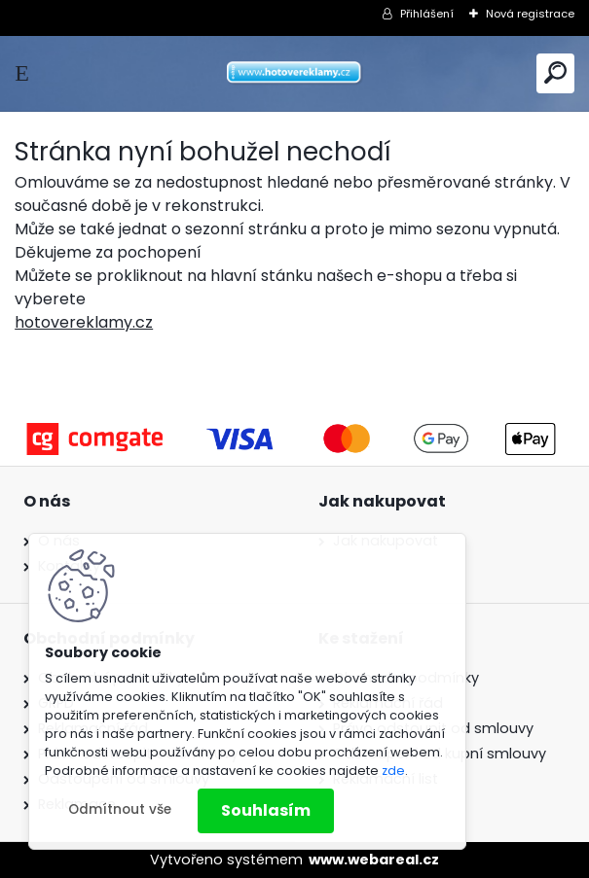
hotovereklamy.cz (84, 322)
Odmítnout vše (119, 809)
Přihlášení (427, 13)
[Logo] (295, 73)
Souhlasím (266, 810)
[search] (555, 72)
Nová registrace (530, 13)
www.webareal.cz (374, 859)
